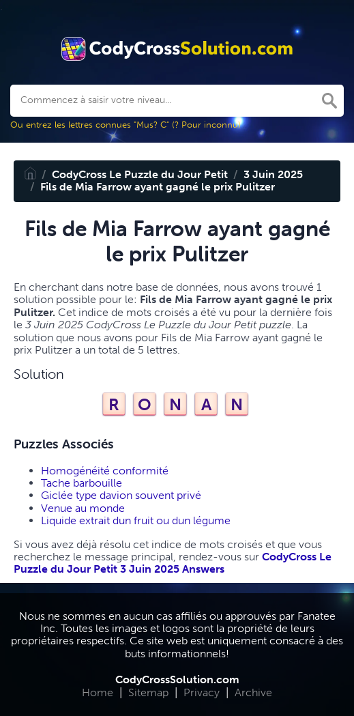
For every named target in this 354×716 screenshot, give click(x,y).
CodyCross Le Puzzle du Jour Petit (140, 174)
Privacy (201, 692)
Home (97, 692)
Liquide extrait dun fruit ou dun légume (136, 520)
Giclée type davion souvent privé (121, 495)
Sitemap (148, 692)
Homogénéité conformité (104, 470)
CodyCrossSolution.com (177, 679)
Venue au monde (83, 508)
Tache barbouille (81, 482)
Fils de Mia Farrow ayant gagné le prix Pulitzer (157, 186)
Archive (253, 692)
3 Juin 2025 (273, 174)
